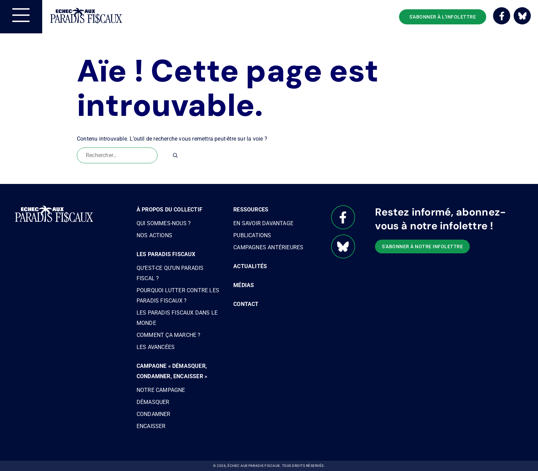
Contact (245, 304)
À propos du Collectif (169, 209)
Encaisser (151, 426)
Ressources (250, 209)
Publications (252, 235)
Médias (243, 285)
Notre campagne (161, 390)
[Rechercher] (175, 155)
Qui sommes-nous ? (164, 223)
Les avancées (156, 347)
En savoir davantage (263, 223)
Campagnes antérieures (268, 247)
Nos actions (154, 235)
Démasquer (153, 402)
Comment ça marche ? (169, 335)
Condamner (154, 414)
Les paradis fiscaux (166, 254)
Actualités (250, 266)
